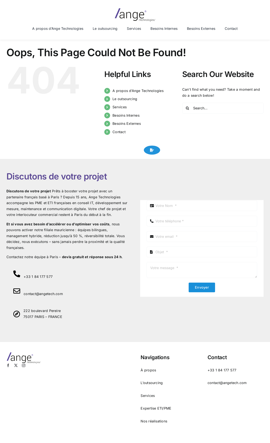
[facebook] (8, 365)
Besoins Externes (126, 123)
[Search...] (223, 108)
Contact (119, 132)
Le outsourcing (124, 99)
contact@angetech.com (43, 294)
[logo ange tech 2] (135, 10)
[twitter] (16, 365)
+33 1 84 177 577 (38, 276)
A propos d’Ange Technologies (138, 91)
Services (119, 107)
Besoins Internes (126, 115)
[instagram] (23, 365)
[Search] (187, 108)
